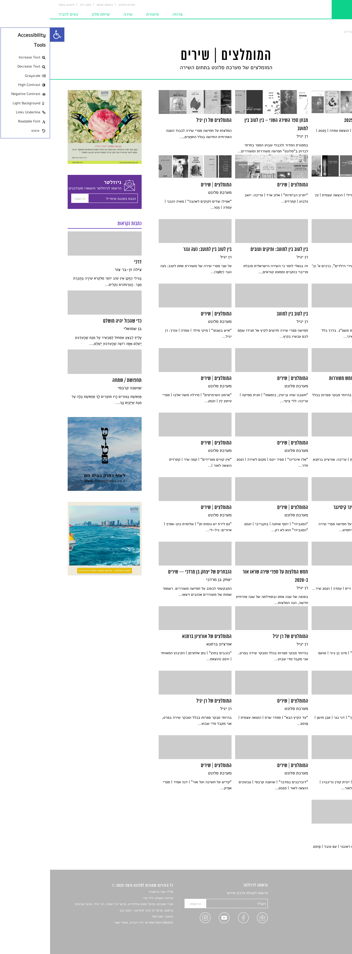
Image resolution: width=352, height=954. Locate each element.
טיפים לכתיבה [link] (323, 925)
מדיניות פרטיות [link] (322, 931)
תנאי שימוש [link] (325, 938)
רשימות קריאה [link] (323, 912)
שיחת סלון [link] (51, 14)
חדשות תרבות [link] (323, 906)
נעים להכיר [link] (18, 14)
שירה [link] (77, 14)
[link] (7, 34)
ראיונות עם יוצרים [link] (320, 918)
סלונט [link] (329, 31)
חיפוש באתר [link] (16, 5)
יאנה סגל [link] (108, 916)
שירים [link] (329, 899)
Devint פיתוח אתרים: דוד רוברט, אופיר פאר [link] (93, 923)
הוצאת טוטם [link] (55, 5)
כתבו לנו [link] (35, 5)
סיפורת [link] (102, 14)
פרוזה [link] (127, 14)
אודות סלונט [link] (76, 5)
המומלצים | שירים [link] (308, 31)
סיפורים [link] (328, 893)
